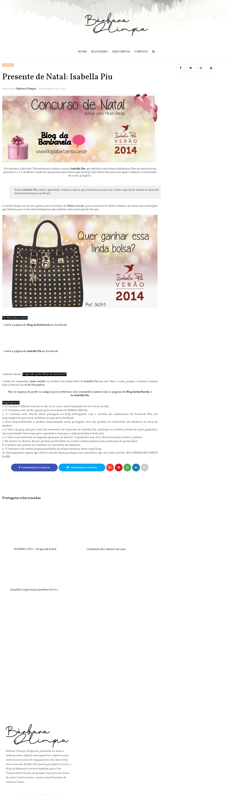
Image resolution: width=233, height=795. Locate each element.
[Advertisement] (196, 112)
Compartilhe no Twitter (82, 467)
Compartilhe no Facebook (34, 467)
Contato (141, 52)
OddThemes (171, 789)
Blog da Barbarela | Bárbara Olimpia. (112, 789)
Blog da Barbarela (38, 325)
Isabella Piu (77, 169)
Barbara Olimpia (26, 89)
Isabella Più (30, 190)
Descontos (121, 52)
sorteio (8, 65)
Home (82, 52)
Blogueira (99, 52)
